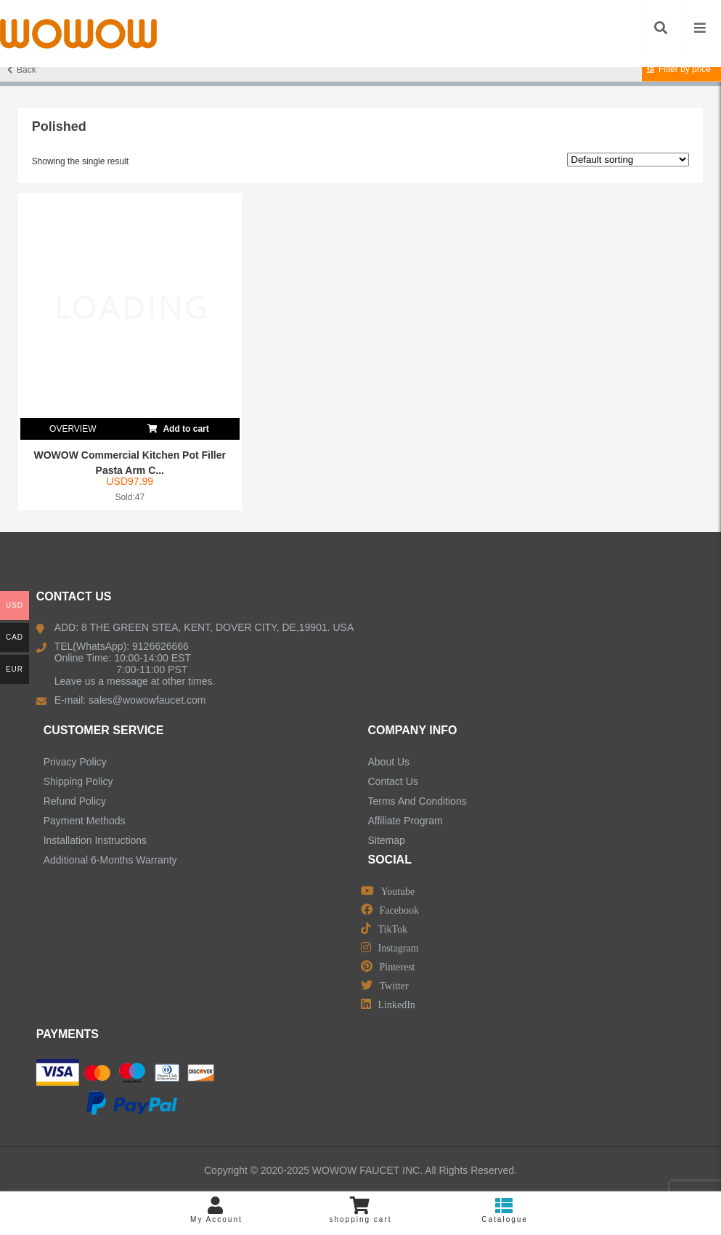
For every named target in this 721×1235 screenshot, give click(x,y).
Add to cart (178, 426)
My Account (216, 1209)
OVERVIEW (72, 429)
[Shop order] (628, 159)
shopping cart (360, 1209)
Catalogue (505, 1209)
